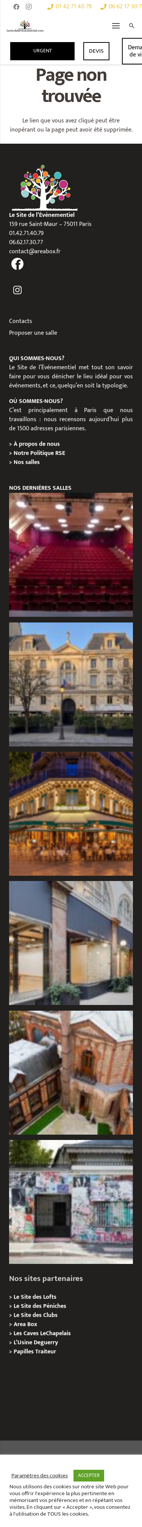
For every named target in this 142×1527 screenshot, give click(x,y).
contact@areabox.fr (35, 251)
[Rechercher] (131, 26)
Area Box (25, 1324)
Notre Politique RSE (39, 453)
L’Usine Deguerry (36, 1342)
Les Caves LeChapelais (42, 1333)
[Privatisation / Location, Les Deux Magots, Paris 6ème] (71, 814)
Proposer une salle (33, 333)
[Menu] (116, 25)
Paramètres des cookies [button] (39, 1475)
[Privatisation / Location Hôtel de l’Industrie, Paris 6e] (71, 684)
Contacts (20, 321)
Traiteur (45, 1352)
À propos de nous (37, 444)
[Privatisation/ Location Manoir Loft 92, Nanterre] (71, 1073)
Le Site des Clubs (36, 1315)
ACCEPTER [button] (89, 1475)
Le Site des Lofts (35, 1297)
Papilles (24, 1352)
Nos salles (27, 462)
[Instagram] (28, 7)
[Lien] (25, 26)
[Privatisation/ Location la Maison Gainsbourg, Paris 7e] (71, 1202)
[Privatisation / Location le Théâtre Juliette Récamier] (71, 555)
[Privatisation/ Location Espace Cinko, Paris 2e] (71, 943)
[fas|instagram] (17, 290)
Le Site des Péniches (40, 1306)
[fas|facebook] (17, 264)
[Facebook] (16, 7)
